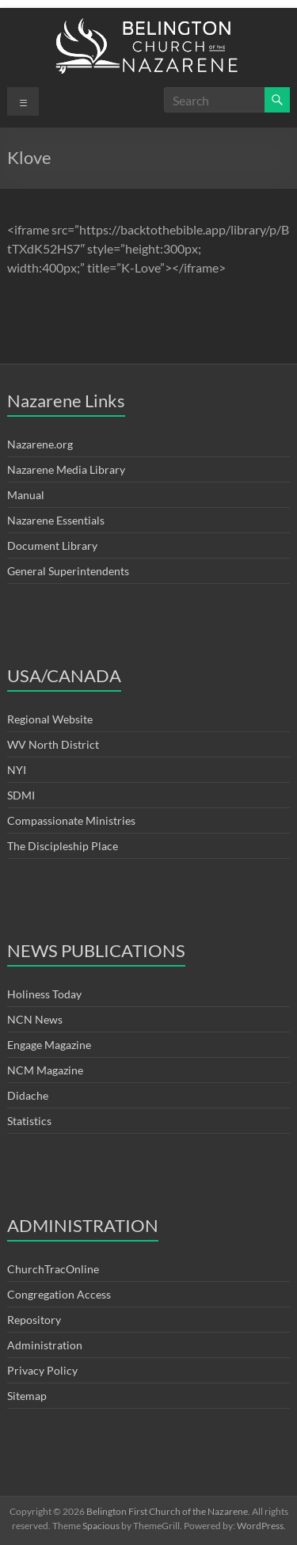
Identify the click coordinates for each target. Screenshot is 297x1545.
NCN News (35, 1019)
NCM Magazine (45, 1070)
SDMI (21, 795)
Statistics (29, 1120)
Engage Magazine (49, 1044)
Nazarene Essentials (56, 520)
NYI (16, 769)
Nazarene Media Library (66, 469)
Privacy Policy (42, 1370)
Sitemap (27, 1395)
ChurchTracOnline (53, 1269)
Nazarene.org (40, 444)
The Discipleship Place (62, 846)
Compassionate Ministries (71, 820)
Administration (44, 1345)
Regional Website (50, 719)
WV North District (53, 744)
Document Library (52, 545)
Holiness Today (44, 994)
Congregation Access (59, 1294)
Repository (34, 1319)
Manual (25, 495)
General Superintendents (68, 571)
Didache (27, 1095)
